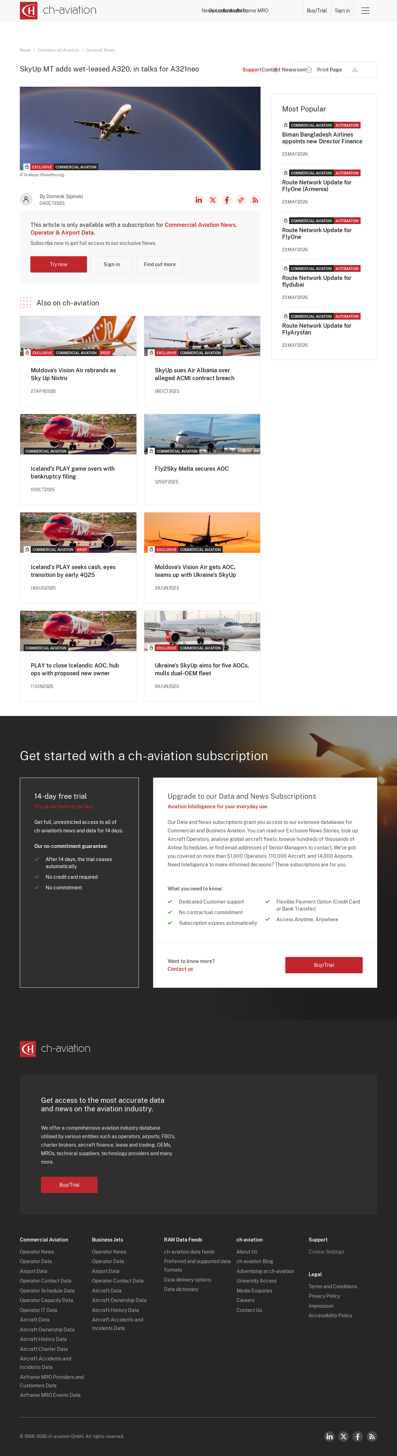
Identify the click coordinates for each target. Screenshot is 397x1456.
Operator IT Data (38, 1310)
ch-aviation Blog (255, 1261)
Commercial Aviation (58, 50)
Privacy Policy (324, 1296)
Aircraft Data (34, 1320)
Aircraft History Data (43, 1339)
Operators (174, 10)
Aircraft (226, 10)
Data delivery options (187, 1280)
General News (100, 50)
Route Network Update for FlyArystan (316, 329)
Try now (59, 264)
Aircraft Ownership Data (47, 1329)
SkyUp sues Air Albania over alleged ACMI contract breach (194, 374)
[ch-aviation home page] (58, 10)
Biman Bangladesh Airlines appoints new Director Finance (322, 138)
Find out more (160, 264)
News (149, 10)
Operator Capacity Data (46, 1300)
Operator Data (36, 1261)
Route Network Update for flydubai (316, 281)
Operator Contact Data (45, 1281)
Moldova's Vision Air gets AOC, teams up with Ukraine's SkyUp (195, 571)
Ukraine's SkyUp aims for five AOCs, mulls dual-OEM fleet (202, 669)
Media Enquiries (254, 1291)
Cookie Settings (326, 1251)
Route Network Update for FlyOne (316, 233)
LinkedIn (198, 200)
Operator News (37, 1252)
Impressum (321, 1306)
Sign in (342, 10)
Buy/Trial (317, 10)
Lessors (201, 10)
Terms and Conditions (333, 1286)
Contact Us (249, 1310)
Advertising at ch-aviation (265, 1271)
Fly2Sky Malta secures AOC (192, 468)
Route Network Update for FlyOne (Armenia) (316, 186)
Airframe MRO (283, 10)
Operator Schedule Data (47, 1291)
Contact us (180, 969)
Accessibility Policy (330, 1315)
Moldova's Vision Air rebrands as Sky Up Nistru (73, 374)
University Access (257, 1281)
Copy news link (241, 200)
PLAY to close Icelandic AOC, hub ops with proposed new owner (75, 669)
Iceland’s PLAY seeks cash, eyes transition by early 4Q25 (73, 571)
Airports (251, 10)
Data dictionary (181, 1289)
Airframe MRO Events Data (50, 1395)
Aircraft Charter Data (44, 1349)
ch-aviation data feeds (189, 1252)
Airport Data (33, 1271)
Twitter (343, 1436)
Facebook (227, 200)
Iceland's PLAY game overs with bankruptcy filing (73, 472)
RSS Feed (255, 200)
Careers (246, 1300)
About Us (247, 1252)
